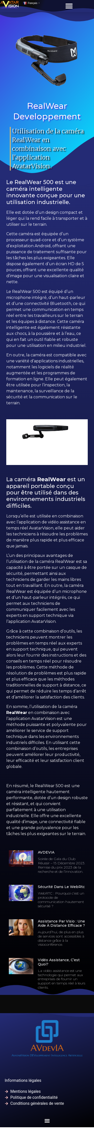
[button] (69, 6)
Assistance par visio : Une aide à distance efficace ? (61, 923)
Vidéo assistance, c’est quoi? (59, 962)
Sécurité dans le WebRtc (61, 887)
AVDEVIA (46, 852)
